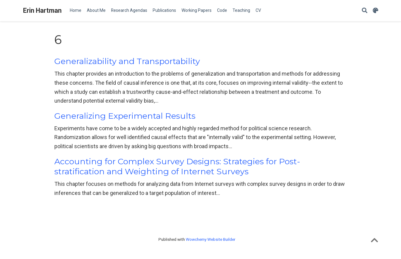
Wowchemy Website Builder (210, 239)
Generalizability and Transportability (127, 61)
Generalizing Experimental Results (124, 116)
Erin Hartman (42, 10)
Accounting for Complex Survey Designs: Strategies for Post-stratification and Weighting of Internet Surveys (177, 166)
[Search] (364, 10)
